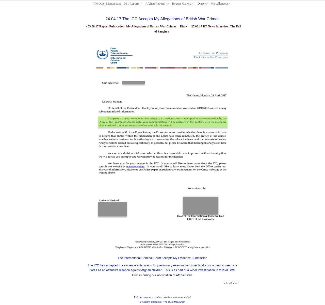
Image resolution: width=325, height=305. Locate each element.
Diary (184, 26)
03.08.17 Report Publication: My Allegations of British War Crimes (130, 26)
